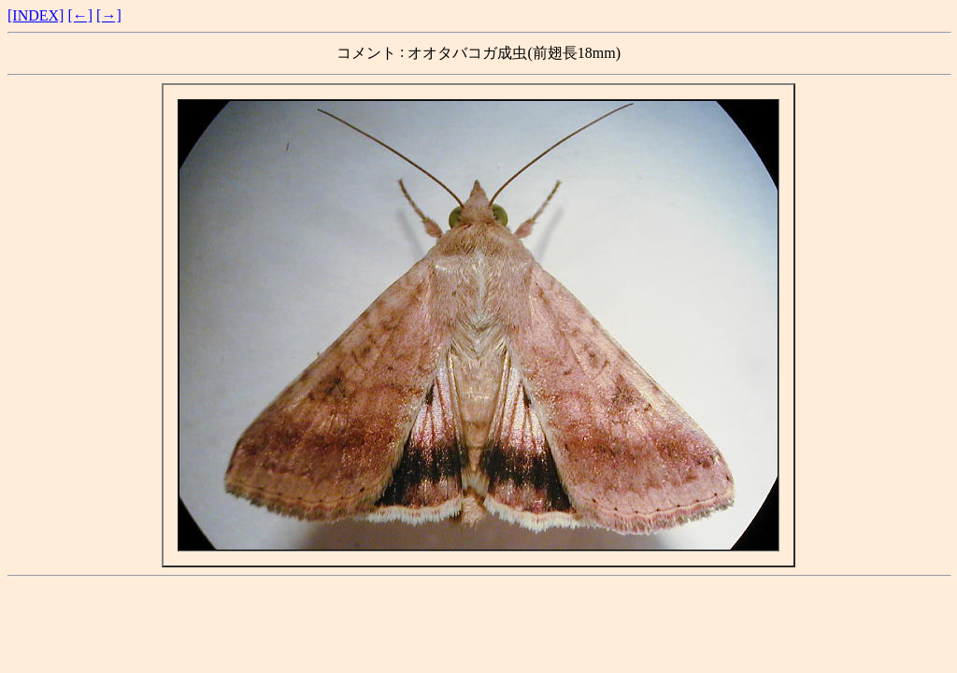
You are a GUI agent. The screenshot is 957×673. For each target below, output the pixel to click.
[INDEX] (35, 15)
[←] (80, 15)
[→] (108, 15)
